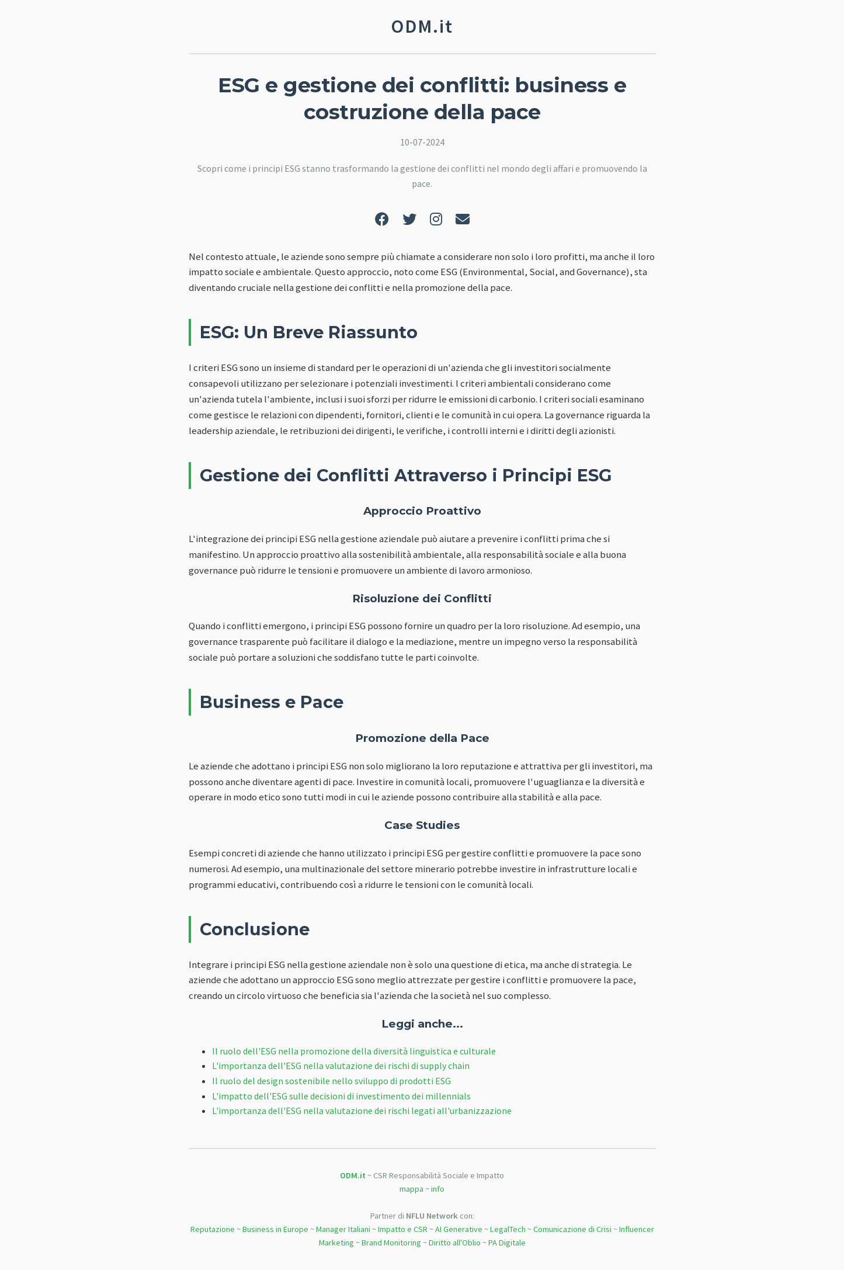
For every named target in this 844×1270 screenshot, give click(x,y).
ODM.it (353, 1175)
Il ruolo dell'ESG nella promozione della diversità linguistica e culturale (354, 1051)
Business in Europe (275, 1229)
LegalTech (508, 1229)
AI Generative (458, 1229)
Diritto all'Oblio (455, 1242)
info (437, 1189)
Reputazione (212, 1229)
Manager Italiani (343, 1229)
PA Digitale (507, 1242)
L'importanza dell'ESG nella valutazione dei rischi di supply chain (341, 1065)
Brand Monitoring (391, 1242)
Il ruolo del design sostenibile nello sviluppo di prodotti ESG (331, 1081)
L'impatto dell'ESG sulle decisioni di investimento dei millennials (341, 1096)
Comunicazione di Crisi (572, 1229)
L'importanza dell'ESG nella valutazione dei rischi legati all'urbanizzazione (362, 1110)
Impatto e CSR (403, 1229)
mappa (411, 1189)
